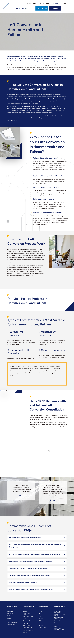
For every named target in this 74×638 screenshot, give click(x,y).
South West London (28, 616)
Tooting (25, 619)
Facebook (10, 611)
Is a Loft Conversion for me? (59, 615)
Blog (41, 3)
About (34, 3)
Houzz (9, 618)
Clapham (25, 611)
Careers (41, 618)
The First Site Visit (59, 621)
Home (29, 3)
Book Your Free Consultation (58, 618)
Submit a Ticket (43, 627)
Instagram (10, 613)
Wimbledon (26, 623)
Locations (55, 3)
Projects (48, 3)
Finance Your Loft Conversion (59, 623)
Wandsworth (26, 621)
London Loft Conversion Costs (59, 629)
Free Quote (55, 8)
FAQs (55, 626)
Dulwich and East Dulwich (27, 614)
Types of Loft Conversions (57, 612)
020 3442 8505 (42, 8)
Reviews (64, 3)
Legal (40, 630)
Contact (29, 9)
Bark (8, 616)
